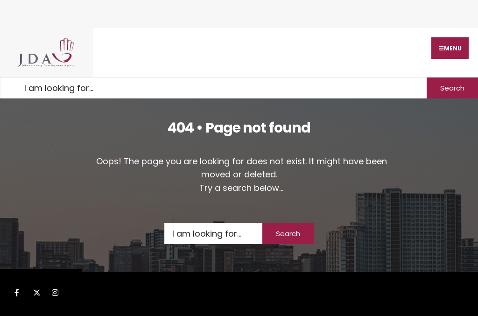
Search (452, 88)
